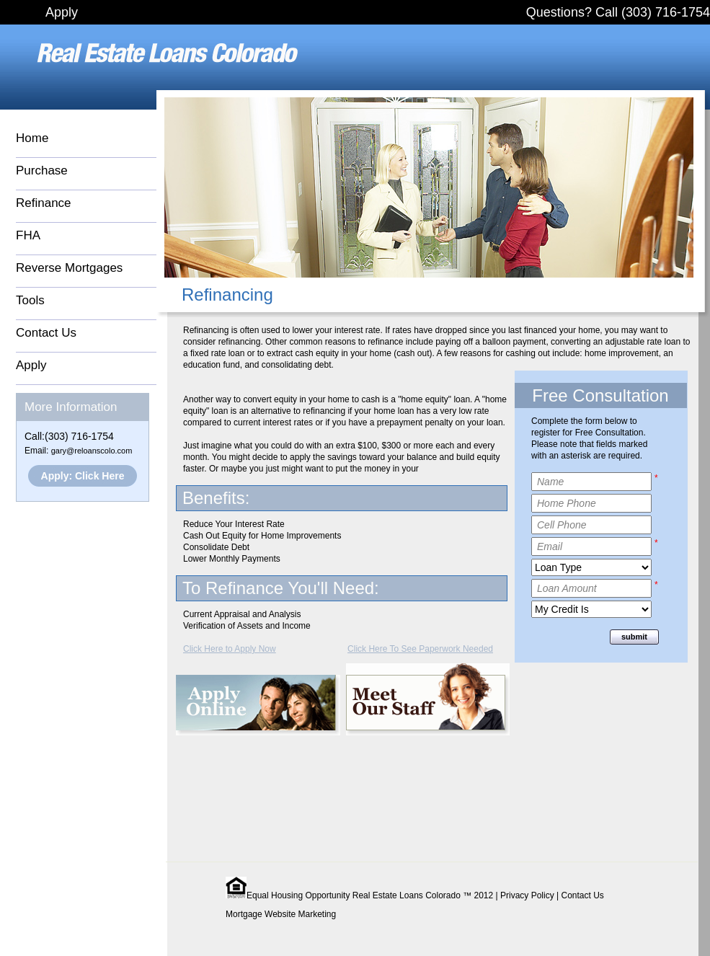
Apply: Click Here (83, 476)
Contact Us (46, 333)
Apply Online (258, 705)
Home (32, 138)
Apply (61, 12)
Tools (30, 300)
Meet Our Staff (428, 699)
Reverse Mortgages (69, 268)
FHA (28, 235)
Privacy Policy (527, 895)
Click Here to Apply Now (229, 649)
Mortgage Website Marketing (281, 914)
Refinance (43, 203)
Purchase (42, 170)
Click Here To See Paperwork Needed (420, 649)
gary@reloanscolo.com (92, 450)
